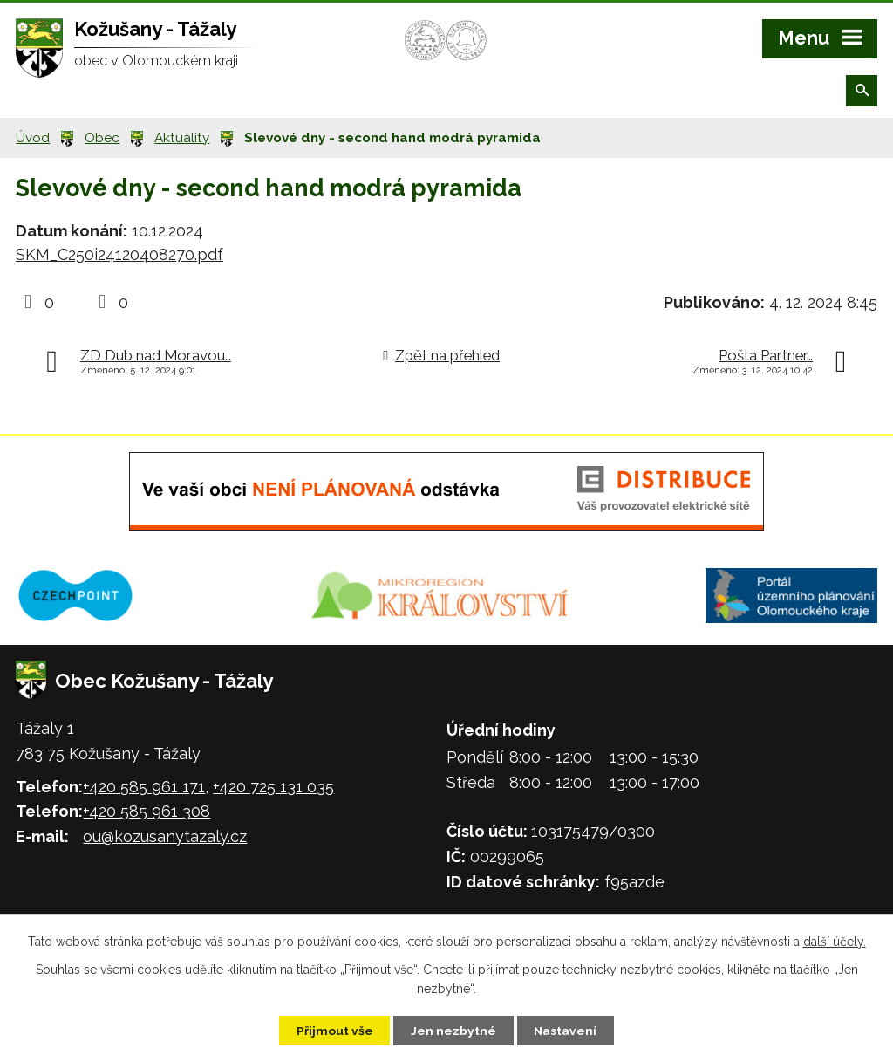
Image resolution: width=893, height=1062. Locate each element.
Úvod (33, 138)
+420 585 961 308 (146, 811)
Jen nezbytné (453, 1030)
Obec (102, 138)
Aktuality (181, 138)
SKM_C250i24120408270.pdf (119, 254)
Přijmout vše (332, 1030)
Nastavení (568, 1030)
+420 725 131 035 (273, 787)
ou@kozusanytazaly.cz (165, 836)
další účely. (834, 941)
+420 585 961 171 (144, 787)
